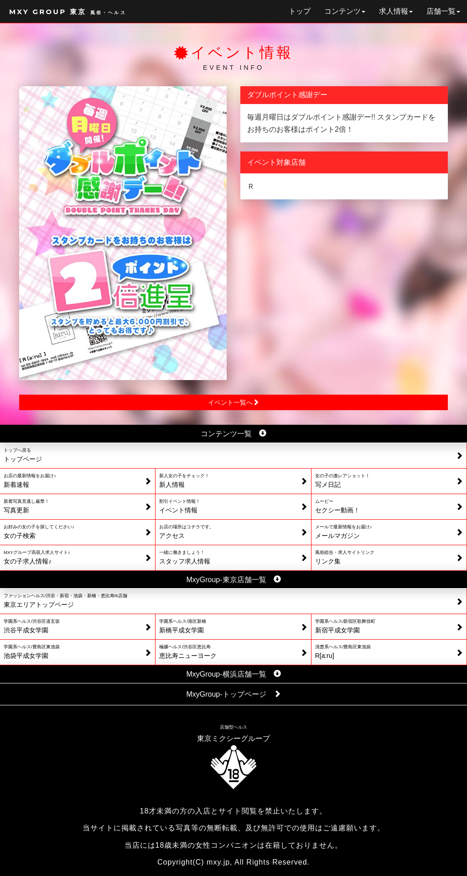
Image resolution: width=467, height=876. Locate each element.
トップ (300, 11)
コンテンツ (344, 11)
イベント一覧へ (233, 402)
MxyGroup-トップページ (233, 694)
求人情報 (396, 11)
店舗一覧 (443, 11)
